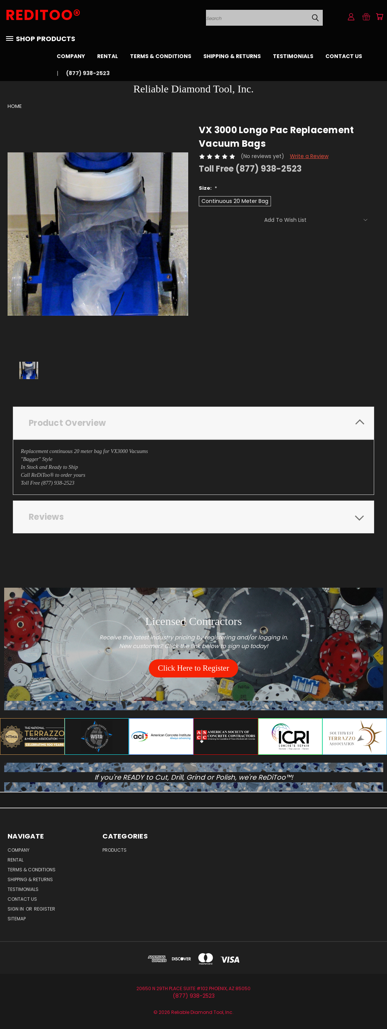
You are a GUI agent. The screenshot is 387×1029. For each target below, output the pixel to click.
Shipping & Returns (232, 56)
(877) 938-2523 (88, 73)
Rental (107, 56)
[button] (193, 668)
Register (44, 909)
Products (114, 850)
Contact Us (343, 56)
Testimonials (293, 56)
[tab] (193, 423)
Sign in (16, 909)
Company (71, 56)
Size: (208, 188)
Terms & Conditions (160, 56)
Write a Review (309, 156)
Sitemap (17, 918)
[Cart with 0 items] (379, 16)
